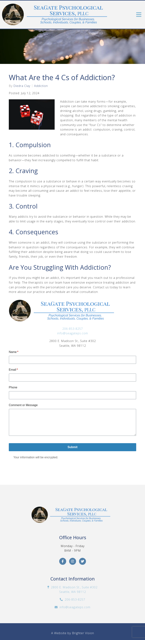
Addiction (41, 85)
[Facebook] (62, 561)
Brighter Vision (83, 633)
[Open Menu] (138, 15)
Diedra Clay (21, 85)
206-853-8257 (72, 329)
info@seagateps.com (72, 333)
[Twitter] (82, 561)
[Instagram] (72, 561)
